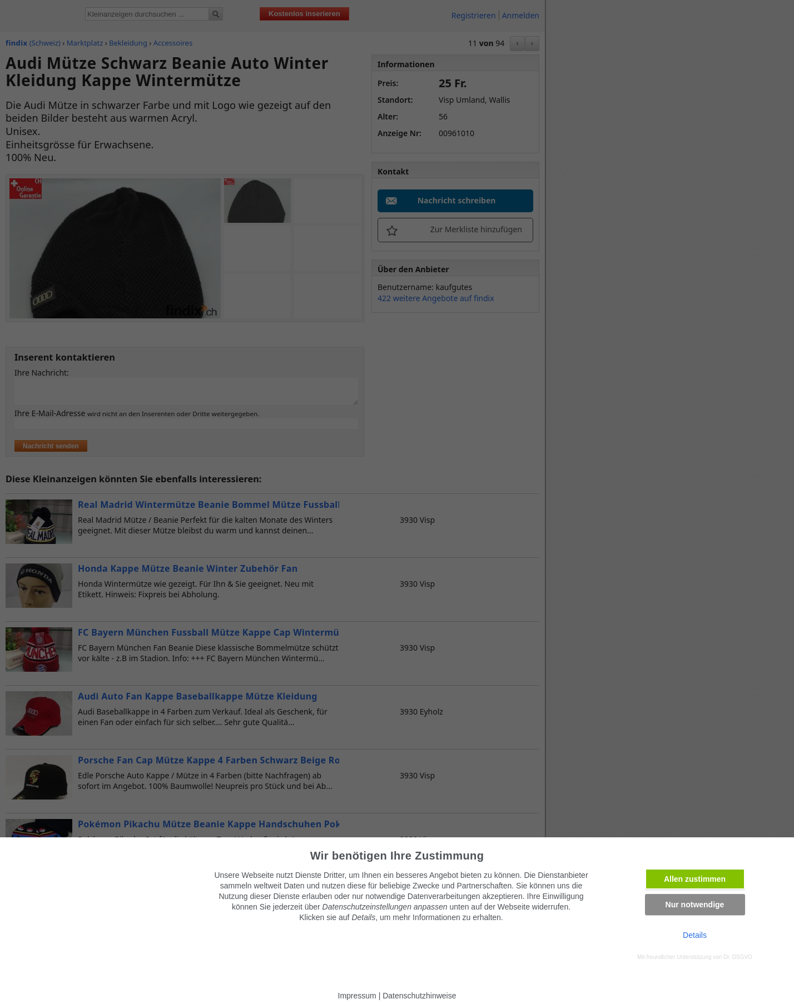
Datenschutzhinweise (419, 995)
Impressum (357, 995)
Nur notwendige (695, 904)
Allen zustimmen (695, 879)
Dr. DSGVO (737, 957)
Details (695, 935)
